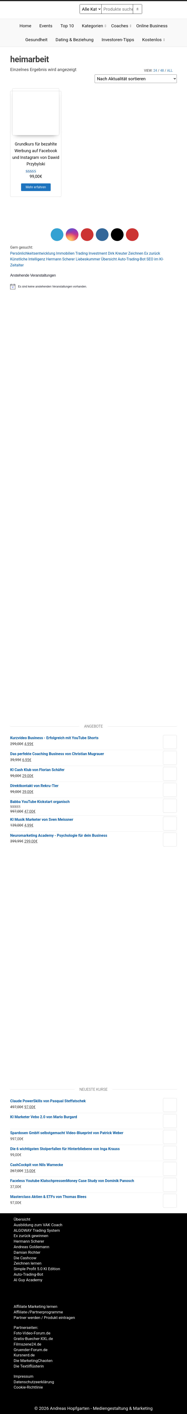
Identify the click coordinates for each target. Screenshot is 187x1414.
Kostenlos (152, 39)
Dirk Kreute (117, 253)
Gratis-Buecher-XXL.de (33, 1338)
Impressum (24, 1376)
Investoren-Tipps (118, 39)
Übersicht (109, 259)
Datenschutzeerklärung (34, 1382)
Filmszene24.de (27, 1344)
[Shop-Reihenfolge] (136, 78)
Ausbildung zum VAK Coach (38, 1225)
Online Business (152, 25)
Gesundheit (36, 39)
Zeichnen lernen (27, 1263)
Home (25, 25)
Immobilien (65, 253)
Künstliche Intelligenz (27, 259)
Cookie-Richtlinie (28, 1387)
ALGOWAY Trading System (37, 1230)
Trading (81, 253)
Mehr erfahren (36, 187)
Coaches (119, 25)
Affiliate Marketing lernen (35, 1306)
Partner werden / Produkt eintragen (44, 1317)
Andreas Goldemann (31, 1246)
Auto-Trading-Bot (132, 259)
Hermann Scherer (60, 259)
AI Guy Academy (28, 1280)
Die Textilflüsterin (29, 1366)
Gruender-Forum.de (30, 1349)
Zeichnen (135, 253)
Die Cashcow (25, 1258)
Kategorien (92, 25)
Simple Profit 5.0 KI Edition (37, 1268)
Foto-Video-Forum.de (32, 1333)
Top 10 (67, 25)
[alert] (93, 286)
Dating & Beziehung (75, 39)
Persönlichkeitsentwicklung (32, 253)
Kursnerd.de (24, 1355)
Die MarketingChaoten (33, 1360)
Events (45, 25)
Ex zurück (152, 253)
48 (162, 70)
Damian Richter (27, 1252)
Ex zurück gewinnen (31, 1235)
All (170, 70)
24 (155, 70)
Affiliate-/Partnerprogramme (38, 1312)
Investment (98, 253)
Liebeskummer (88, 259)
